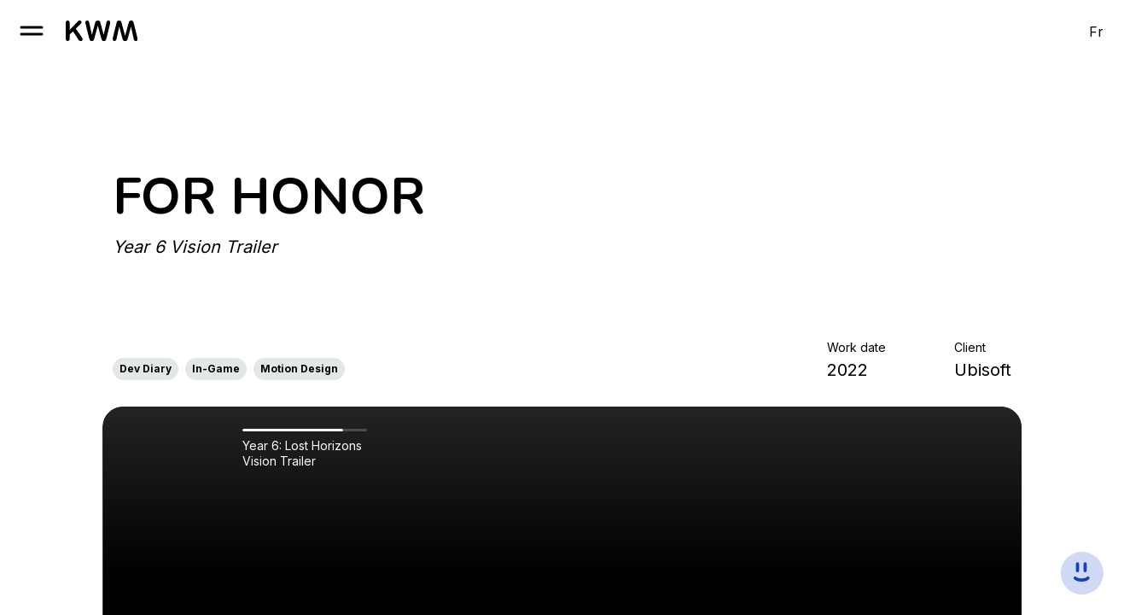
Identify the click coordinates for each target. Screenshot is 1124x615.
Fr (1096, 31)
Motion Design (299, 368)
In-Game (216, 368)
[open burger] (31, 31)
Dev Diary (145, 368)
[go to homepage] (102, 31)
